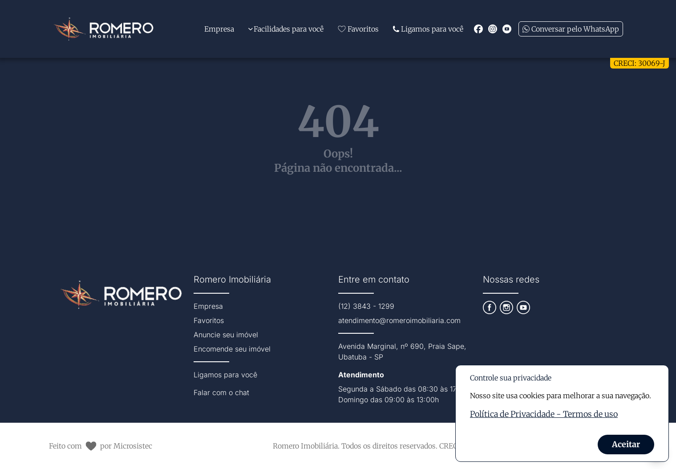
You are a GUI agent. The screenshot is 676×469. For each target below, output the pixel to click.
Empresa (208, 306)
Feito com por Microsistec (100, 446)
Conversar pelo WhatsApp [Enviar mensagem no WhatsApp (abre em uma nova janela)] (570, 28)
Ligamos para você (225, 374)
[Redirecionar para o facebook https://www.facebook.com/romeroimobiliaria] (478, 28)
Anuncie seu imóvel (226, 334)
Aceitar (626, 444)
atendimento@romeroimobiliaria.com (399, 320)
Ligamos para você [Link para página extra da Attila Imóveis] (428, 28)
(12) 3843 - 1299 (366, 306)
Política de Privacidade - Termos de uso (544, 414)
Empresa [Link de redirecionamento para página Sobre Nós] (219, 28)
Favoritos (209, 320)
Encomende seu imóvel (232, 348)
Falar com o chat (221, 392)
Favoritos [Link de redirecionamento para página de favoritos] (358, 28)
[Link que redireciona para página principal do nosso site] (103, 29)
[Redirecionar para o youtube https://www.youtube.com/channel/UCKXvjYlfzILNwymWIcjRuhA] (506, 28)
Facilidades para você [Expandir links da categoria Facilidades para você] (286, 28)
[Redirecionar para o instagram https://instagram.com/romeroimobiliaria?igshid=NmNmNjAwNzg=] (492, 28)
